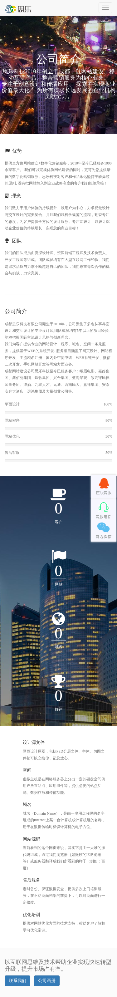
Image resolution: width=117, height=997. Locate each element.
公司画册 (47, 980)
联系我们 (17, 980)
